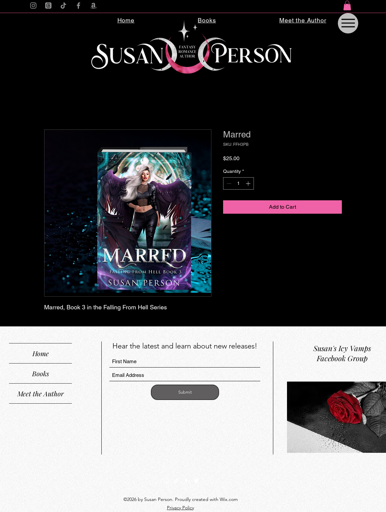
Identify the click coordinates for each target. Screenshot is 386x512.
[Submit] (185, 392)
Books (40, 373)
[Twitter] (196, 480)
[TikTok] (63, 5)
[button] (347, 5)
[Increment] (249, 183)
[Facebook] (78, 5)
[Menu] (348, 23)
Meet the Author (40, 393)
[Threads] (48, 5)
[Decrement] (228, 183)
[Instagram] (33, 5)
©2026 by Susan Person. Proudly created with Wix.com (180, 499)
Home (40, 353)
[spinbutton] (238, 183)
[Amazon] (93, 5)
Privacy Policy (180, 508)
